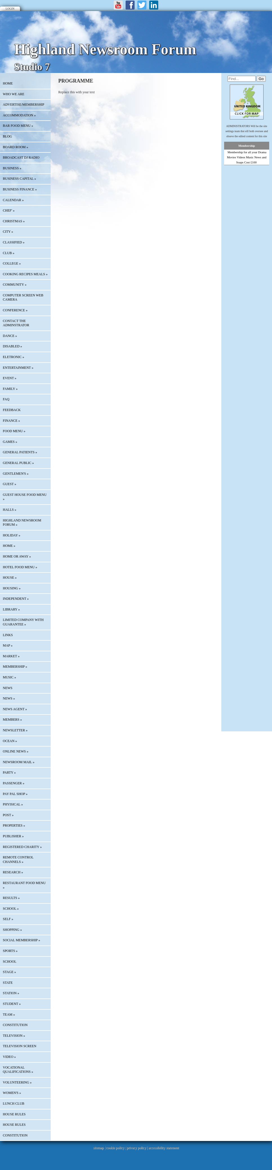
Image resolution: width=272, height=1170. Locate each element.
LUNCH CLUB (13, 1103)
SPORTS (10, 951)
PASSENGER (13, 783)
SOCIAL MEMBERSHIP (21, 940)
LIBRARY (11, 609)
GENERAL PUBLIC (18, 463)
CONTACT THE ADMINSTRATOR (16, 323)
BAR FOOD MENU (18, 126)
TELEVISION (14, 1036)
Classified (13, 242)
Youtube (118, 5)
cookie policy (115, 1148)
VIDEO (9, 1057)
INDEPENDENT (16, 599)
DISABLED (12, 346)
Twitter (141, 5)
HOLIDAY (11, 535)
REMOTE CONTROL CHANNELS (18, 859)
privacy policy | (137, 1148)
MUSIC (9, 677)
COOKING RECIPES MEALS (25, 274)
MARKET (11, 656)
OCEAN (10, 741)
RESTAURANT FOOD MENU (24, 885)
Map (8, 645)
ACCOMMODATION (19, 115)
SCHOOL (11, 909)
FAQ (6, 399)
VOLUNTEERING (17, 1082)
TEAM (9, 1014)
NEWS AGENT (15, 709)
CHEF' (9, 210)
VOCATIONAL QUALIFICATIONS (18, 1069)
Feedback (12, 410)
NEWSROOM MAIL (18, 762)
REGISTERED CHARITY (22, 847)
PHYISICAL (13, 804)
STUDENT (12, 1004)
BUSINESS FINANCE (20, 189)
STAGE (9, 972)
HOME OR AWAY (17, 556)
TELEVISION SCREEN (19, 1046)
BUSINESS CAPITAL (19, 179)
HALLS (9, 510)
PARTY (9, 772)
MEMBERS (12, 719)
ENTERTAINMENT (18, 368)
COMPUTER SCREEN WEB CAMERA (23, 297)
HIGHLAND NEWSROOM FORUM (22, 522)
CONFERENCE (15, 310)
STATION (11, 993)
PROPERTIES (14, 825)
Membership (246, 145)
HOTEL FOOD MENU (20, 567)
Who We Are (13, 94)
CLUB (8, 253)
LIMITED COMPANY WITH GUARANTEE (23, 622)
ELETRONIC (13, 357)
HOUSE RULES (14, 1114)
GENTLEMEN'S (15, 474)
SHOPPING (12, 930)
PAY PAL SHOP (15, 794)
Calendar (13, 200)
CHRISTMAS (14, 221)
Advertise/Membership (23, 104)
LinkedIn (153, 5)
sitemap (98, 1148)
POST (8, 815)
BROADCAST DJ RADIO (21, 157)
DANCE (10, 336)
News (7, 688)
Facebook (130, 5)
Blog (7, 136)
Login (10, 8)
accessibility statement (163, 1148)
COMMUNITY (14, 285)
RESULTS (11, 898)
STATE (8, 983)
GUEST (9, 484)
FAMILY (10, 389)
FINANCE (11, 421)
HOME (8, 83)
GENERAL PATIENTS (20, 452)
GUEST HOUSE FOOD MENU (24, 497)
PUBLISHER (13, 836)
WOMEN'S (12, 1093)
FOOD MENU (14, 431)
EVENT (9, 378)
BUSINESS (12, 168)
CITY (8, 232)
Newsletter (15, 730)
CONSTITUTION (15, 1025)
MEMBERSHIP (15, 667)
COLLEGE (12, 263)
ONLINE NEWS (15, 751)
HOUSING (12, 588)
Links (8, 635)
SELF (8, 919)
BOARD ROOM (15, 147)
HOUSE (10, 578)
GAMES (10, 442)
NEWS (9, 698)
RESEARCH (13, 872)
